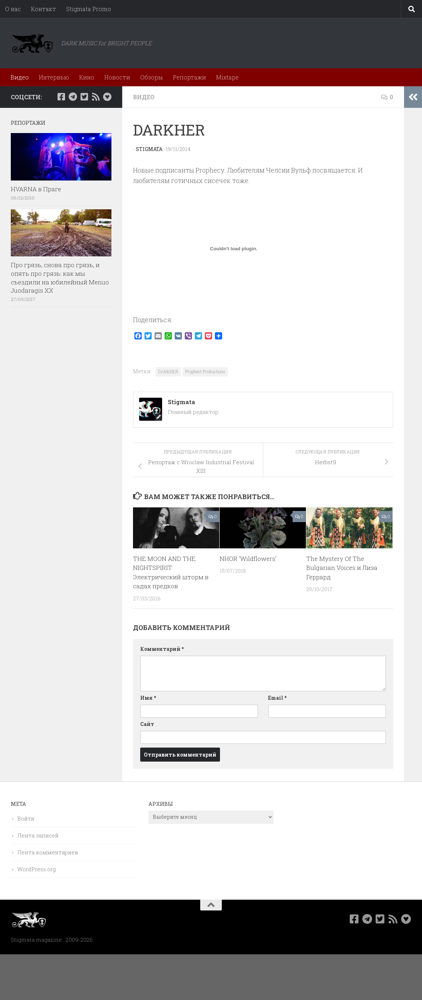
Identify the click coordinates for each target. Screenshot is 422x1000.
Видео (19, 77)
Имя (148, 697)
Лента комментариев (47, 852)
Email (277, 697)
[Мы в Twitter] (84, 96)
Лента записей (38, 835)
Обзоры (151, 77)
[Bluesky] (107, 96)
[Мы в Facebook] (61, 96)
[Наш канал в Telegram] (72, 96)
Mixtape (227, 77)
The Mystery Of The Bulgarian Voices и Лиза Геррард (341, 567)
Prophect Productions (205, 371)
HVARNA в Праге (36, 189)
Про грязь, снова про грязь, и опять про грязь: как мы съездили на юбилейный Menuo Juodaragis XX (60, 277)
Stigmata (149, 149)
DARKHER (168, 371)
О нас (13, 9)
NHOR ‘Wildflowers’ (248, 558)
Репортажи (189, 77)
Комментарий (162, 648)
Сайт (147, 724)
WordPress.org (36, 869)
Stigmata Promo (88, 9)
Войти (26, 818)
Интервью (54, 77)
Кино (86, 77)
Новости (117, 77)
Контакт (43, 9)
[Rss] (95, 96)
